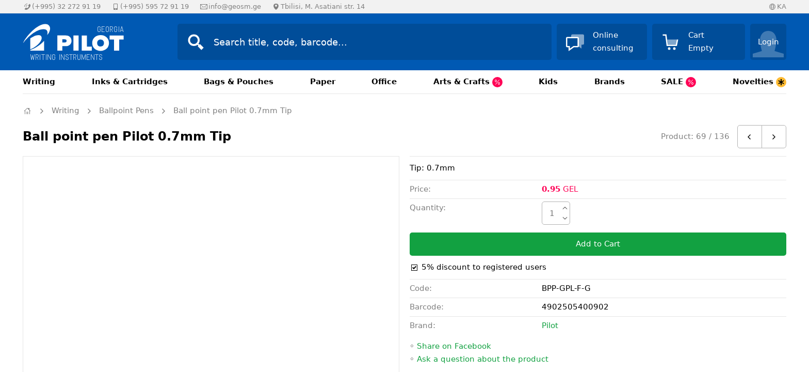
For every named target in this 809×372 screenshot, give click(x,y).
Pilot (550, 325)
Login (768, 42)
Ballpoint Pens (126, 110)
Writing (39, 81)
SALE (678, 82)
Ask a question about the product (482, 359)
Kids (548, 81)
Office (384, 81)
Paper (322, 81)
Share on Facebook (454, 346)
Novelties (759, 82)
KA (781, 6)
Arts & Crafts (468, 82)
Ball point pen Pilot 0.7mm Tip (232, 110)
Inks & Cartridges (130, 81)
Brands (609, 81)
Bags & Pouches (238, 81)
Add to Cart (598, 244)
